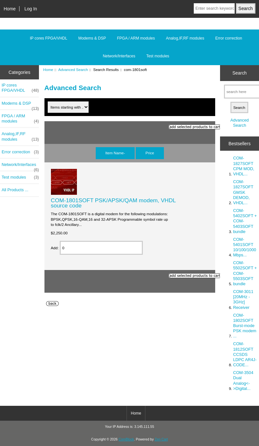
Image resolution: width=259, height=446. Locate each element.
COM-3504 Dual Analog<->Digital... (243, 380)
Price (149, 153)
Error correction (228, 38)
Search (239, 73)
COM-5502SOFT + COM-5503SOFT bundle (245, 273)
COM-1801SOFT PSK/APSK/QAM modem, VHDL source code (113, 203)
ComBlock (126, 439)
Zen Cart (161, 439)
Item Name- (115, 153)
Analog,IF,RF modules (185, 38)
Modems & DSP (92, 38)
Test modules (157, 56)
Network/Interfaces (119, 56)
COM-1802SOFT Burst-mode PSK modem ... (244, 326)
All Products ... (15, 189)
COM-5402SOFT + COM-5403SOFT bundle (245, 221)
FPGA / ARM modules (136, 38)
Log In (30, 8)
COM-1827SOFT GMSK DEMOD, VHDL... (243, 192)
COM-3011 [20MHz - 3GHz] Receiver (243, 299)
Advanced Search (73, 69)
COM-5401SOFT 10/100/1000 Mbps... (244, 247)
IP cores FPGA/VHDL (48, 38)
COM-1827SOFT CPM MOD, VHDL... (243, 166)
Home (10, 8)
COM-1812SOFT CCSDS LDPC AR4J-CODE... (244, 354)
